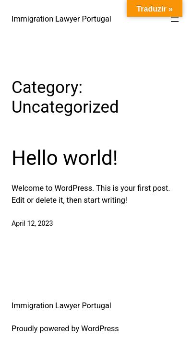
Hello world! (65, 158)
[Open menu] (174, 19)
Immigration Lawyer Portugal (61, 18)
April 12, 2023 (32, 223)
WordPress (100, 328)
